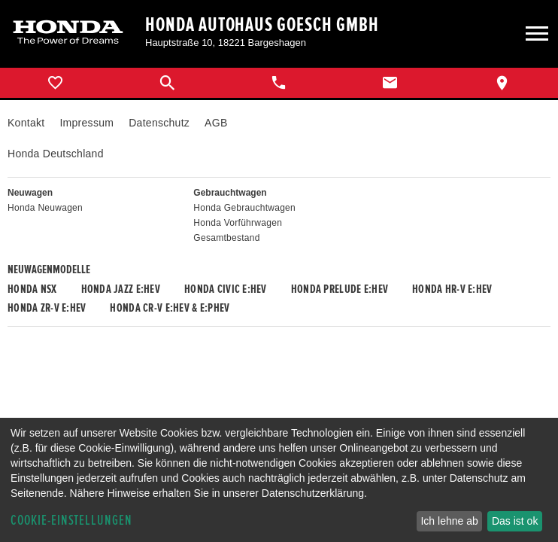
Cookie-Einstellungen (71, 520)
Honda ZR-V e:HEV (47, 308)
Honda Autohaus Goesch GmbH (262, 25)
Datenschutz (159, 123)
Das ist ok (515, 521)
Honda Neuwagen (45, 207)
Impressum (86, 123)
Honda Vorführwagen (237, 223)
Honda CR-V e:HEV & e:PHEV (169, 308)
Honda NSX (32, 289)
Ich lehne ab (449, 521)
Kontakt (26, 123)
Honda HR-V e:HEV (452, 289)
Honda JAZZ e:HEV (120, 289)
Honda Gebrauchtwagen (244, 207)
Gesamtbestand (226, 238)
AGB (216, 123)
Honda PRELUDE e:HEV (339, 289)
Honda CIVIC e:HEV (225, 289)
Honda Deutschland (56, 154)
